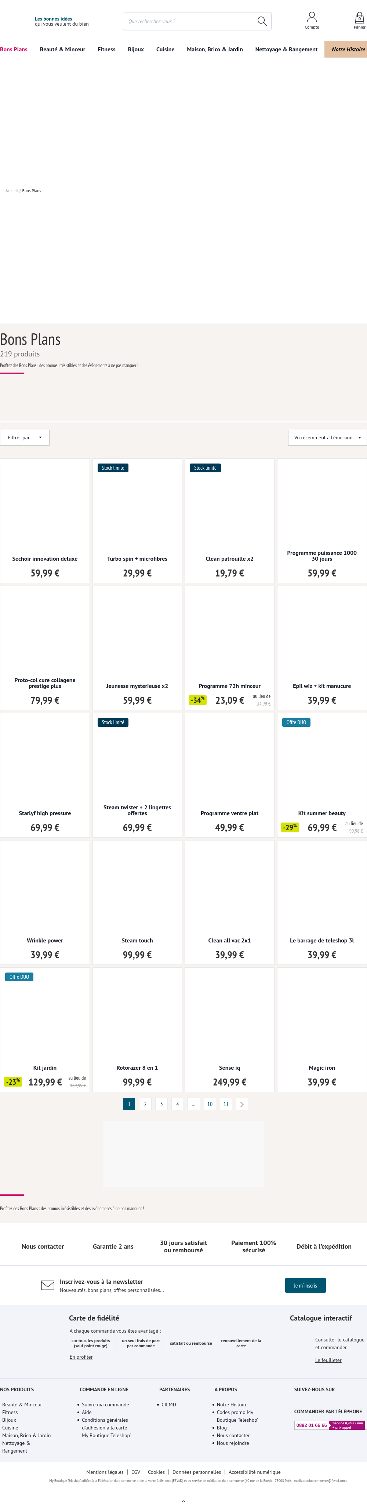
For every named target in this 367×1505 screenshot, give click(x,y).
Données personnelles (197, 1480)
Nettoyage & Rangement (284, 49)
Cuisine (165, 49)
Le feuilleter (328, 1370)
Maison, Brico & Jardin (213, 49)
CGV (135, 1480)
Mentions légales (104, 1480)
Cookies (156, 1480)
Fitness (107, 49)
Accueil (11, 198)
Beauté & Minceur (62, 49)
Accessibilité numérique (256, 1480)
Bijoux (136, 49)
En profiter (81, 1375)
